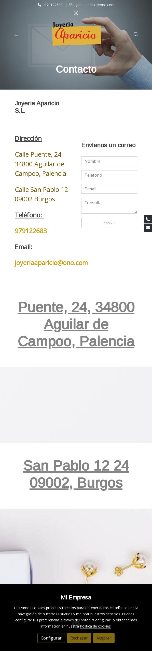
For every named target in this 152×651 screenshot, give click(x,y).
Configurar (51, 638)
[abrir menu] (16, 34)
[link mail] (148, 228)
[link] (76, 33)
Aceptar (103, 638)
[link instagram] (76, 12)
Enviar (109, 222)
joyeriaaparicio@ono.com (51, 262)
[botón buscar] (136, 34)
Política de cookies (95, 626)
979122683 (31, 230)
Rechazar (79, 638)
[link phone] (148, 219)
